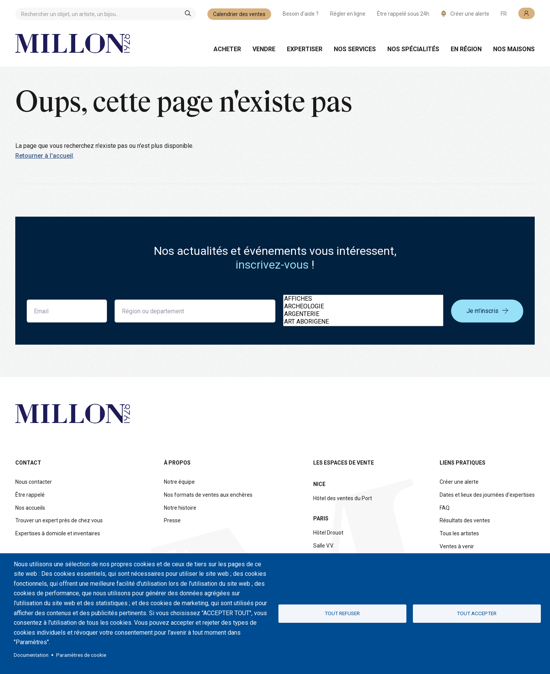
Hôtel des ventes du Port (342, 498)
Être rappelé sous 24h (403, 14)
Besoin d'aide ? (301, 14)
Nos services (355, 49)
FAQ (445, 508)
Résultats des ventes (465, 520)
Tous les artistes (459, 533)
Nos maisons (514, 49)
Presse (172, 520)
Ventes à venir (457, 546)
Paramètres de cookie (81, 655)
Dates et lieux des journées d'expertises (487, 495)
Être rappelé (30, 495)
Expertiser (304, 49)
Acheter (227, 49)
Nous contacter (33, 482)
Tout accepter (477, 613)
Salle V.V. (323, 546)
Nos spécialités (413, 49)
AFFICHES (363, 299)
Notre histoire (180, 508)
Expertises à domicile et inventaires (57, 533)
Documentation (31, 655)
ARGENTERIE (363, 314)
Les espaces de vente (343, 463)
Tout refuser (342, 613)
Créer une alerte (459, 482)
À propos (177, 463)
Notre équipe (179, 482)
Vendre (263, 49)
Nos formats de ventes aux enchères (208, 495)
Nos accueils (30, 508)
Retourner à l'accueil (44, 155)
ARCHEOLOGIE (363, 306)
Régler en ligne (348, 14)
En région (466, 49)
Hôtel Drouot (328, 533)
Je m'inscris (487, 310)
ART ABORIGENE (363, 322)
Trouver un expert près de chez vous (59, 520)
